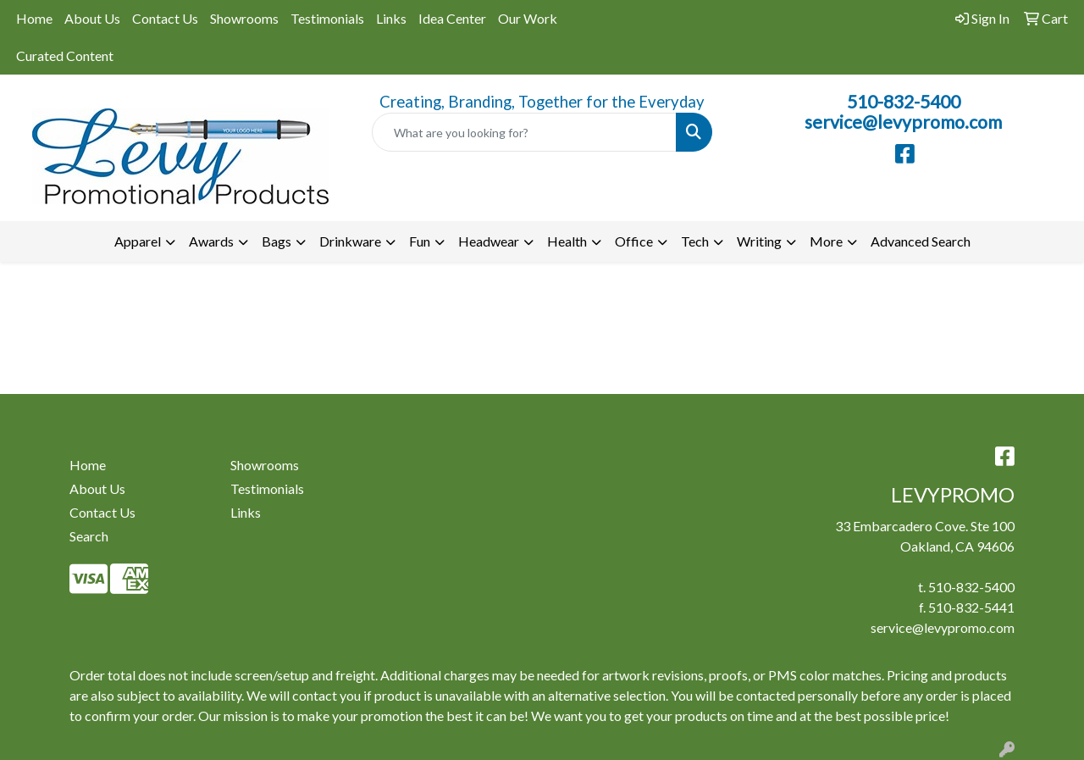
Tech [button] (695, 241)
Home (34, 18)
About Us (92, 18)
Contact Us (165, 18)
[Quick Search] (525, 132)
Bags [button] (276, 241)
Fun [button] (419, 241)
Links (391, 18)
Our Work (527, 18)
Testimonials (327, 18)
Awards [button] (211, 241)
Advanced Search (921, 241)
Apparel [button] (137, 241)
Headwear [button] (488, 241)
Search (88, 536)
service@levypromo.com (903, 122)
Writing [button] (759, 241)
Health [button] (567, 241)
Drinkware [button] (350, 241)
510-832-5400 (903, 102)
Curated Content (64, 55)
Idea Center (452, 18)
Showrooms (244, 18)
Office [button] (634, 241)
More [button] (826, 241)
